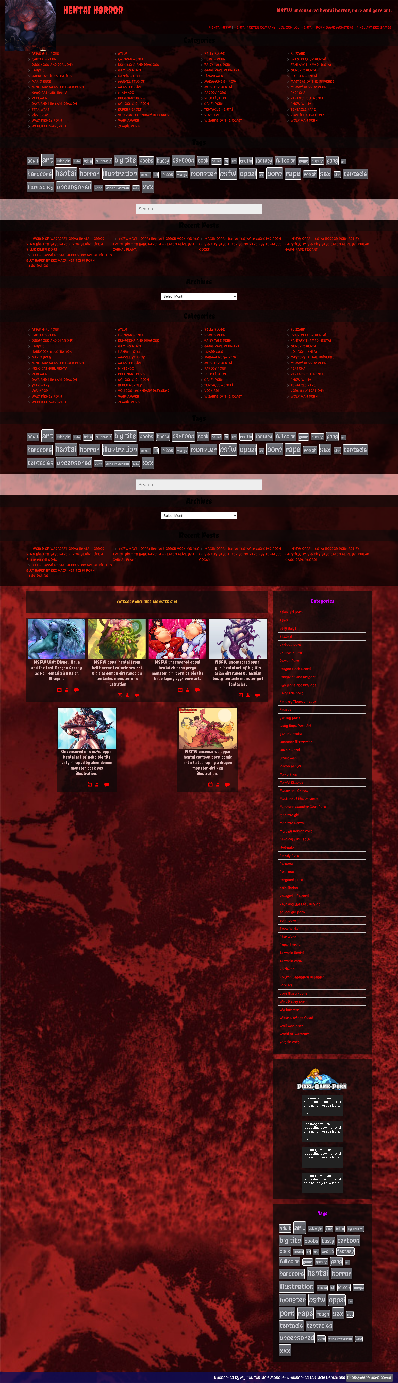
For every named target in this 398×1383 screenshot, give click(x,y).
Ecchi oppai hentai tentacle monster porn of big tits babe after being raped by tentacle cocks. (240, 244)
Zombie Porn (129, 126)
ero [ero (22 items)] (234, 161)
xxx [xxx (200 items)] (148, 186)
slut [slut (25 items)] (337, 174)
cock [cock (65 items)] (203, 160)
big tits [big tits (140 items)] (125, 160)
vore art (212, 115)
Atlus (123, 53)
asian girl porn (45, 53)
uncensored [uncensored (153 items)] (74, 187)
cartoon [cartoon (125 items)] (183, 160)
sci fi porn (213, 103)
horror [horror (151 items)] (90, 173)
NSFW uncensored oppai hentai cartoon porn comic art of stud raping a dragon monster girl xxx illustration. (207, 762)
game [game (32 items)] (303, 161)
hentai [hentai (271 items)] (65, 173)
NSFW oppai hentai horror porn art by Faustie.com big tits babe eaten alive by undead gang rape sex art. (327, 244)
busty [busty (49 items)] (163, 161)
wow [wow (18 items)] (136, 188)
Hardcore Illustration (52, 76)
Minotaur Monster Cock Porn (58, 87)
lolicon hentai (304, 76)
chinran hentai (131, 59)
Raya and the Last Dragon (54, 103)
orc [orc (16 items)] (261, 175)
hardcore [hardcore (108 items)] (40, 174)
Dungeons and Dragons (52, 64)
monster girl (130, 87)
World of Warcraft (49, 126)
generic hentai (304, 70)
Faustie (38, 70)
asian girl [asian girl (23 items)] (63, 161)
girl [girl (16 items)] (343, 161)
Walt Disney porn (47, 120)
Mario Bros (41, 81)
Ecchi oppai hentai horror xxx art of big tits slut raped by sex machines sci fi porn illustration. (69, 260)
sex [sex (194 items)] (325, 173)
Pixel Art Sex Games (374, 27)
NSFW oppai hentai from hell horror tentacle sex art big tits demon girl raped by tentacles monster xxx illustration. (117, 673)
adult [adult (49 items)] (33, 161)
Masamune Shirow (220, 81)
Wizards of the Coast (223, 120)
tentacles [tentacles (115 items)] (40, 187)
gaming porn (129, 70)
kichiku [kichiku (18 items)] (145, 175)
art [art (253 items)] (47, 160)
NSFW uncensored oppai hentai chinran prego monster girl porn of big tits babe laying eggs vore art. (178, 670)
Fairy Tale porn (217, 64)
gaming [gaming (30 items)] (317, 161)
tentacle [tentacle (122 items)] (355, 174)
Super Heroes (130, 109)
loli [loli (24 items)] (156, 175)
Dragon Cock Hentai (308, 59)
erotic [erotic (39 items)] (246, 161)
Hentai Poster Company (254, 27)
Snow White (301, 103)
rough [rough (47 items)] (310, 174)
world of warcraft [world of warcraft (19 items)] (117, 188)
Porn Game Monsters (334, 27)
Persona (298, 92)
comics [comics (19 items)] (216, 161)
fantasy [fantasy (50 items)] (263, 161)
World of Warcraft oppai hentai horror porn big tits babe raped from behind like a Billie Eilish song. (65, 244)
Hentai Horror (93, 10)
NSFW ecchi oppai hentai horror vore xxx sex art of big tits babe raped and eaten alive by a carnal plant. (156, 244)
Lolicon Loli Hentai (296, 27)
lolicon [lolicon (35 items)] (167, 174)
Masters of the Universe (312, 81)
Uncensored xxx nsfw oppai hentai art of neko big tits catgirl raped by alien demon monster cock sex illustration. (86, 762)
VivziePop (40, 115)
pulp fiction (215, 98)
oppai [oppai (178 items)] (248, 173)
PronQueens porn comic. (369, 1377)
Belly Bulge (214, 53)
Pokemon (39, 98)
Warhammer (128, 120)
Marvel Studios (131, 81)
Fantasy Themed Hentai (311, 64)
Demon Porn (214, 59)
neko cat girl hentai (50, 92)
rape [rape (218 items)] (293, 173)
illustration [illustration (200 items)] (120, 173)
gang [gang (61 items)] (332, 160)
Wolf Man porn (304, 120)
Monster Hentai (218, 87)
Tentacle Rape (303, 109)
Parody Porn (215, 92)
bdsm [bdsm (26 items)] (88, 161)
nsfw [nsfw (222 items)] (228, 173)
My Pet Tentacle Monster (263, 1377)
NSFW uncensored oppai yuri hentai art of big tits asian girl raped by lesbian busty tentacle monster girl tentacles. (238, 673)
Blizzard (298, 53)
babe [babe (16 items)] (77, 161)
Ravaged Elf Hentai (308, 98)
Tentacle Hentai (218, 109)
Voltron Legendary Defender (143, 115)
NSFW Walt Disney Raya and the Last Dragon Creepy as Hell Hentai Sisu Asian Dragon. (56, 670)
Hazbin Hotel (129, 76)
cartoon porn (44, 59)
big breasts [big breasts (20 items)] (103, 161)
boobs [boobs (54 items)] (146, 160)
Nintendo (126, 92)
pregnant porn (131, 98)
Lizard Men (213, 76)
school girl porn (133, 103)
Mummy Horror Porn (308, 87)
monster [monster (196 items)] (204, 173)
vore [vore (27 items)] (98, 188)
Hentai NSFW (220, 27)
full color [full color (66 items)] (285, 160)
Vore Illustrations (307, 115)
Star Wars (41, 109)
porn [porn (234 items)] (274, 173)
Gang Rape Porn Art (221, 70)
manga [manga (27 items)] (182, 174)
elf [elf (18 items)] (226, 161)
